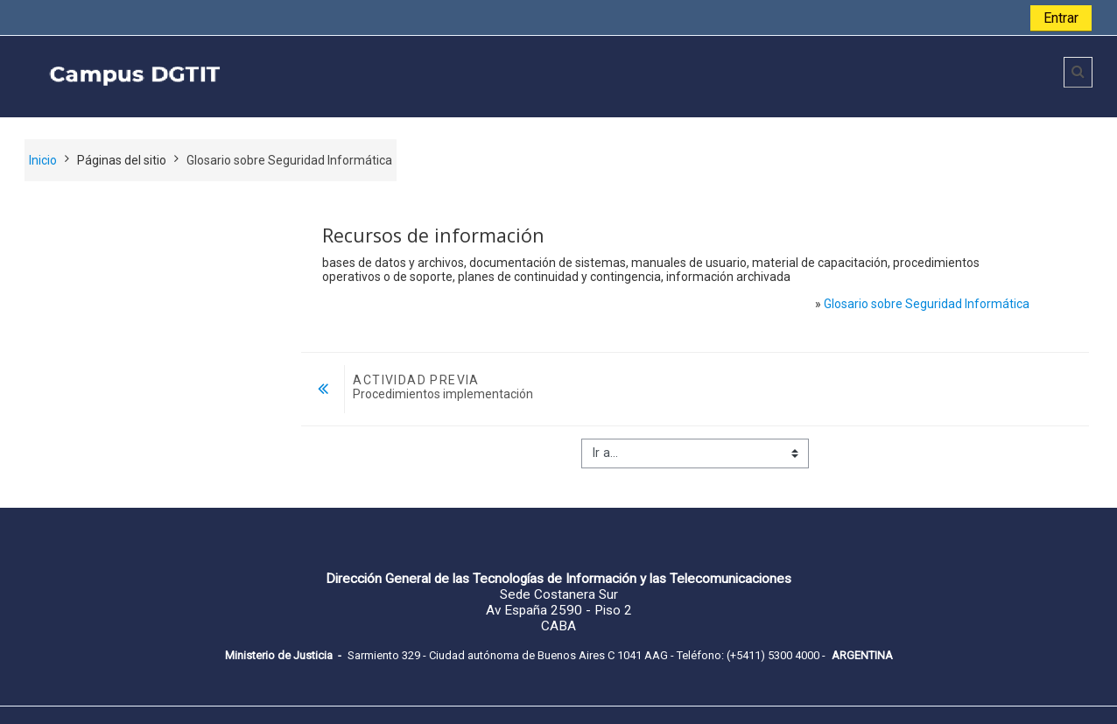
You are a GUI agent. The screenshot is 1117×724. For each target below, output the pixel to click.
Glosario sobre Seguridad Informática (926, 304)
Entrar (1060, 18)
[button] (1078, 72)
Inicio (43, 160)
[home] (280, 75)
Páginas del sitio (121, 160)
